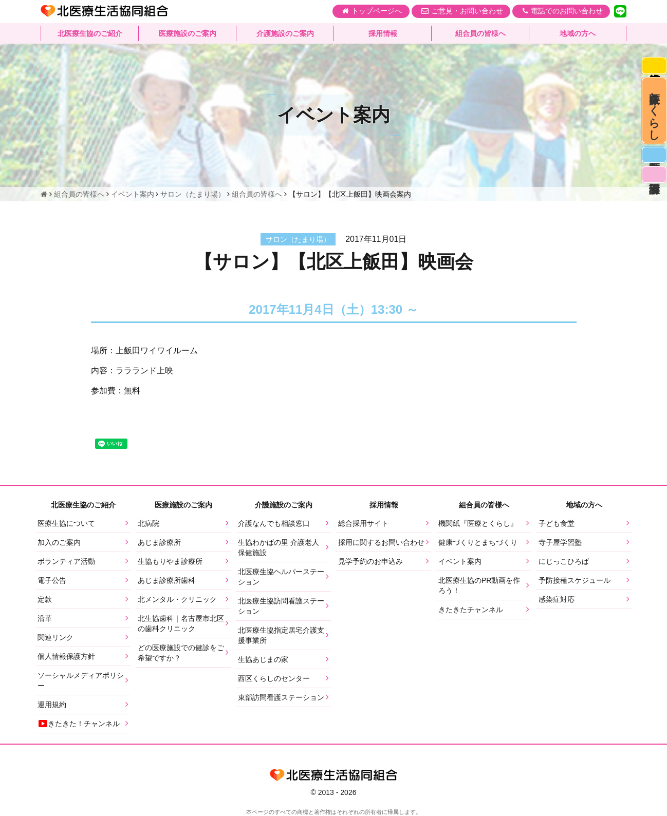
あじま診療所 (159, 542)
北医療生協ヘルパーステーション (281, 576)
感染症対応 (652, 68)
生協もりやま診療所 (170, 561)
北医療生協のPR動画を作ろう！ (479, 585)
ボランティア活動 (66, 561)
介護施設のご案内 (285, 33)
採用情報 (382, 33)
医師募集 (652, 171)
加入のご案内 (59, 542)
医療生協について (66, 523)
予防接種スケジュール (574, 580)
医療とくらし (653, 119)
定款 (45, 599)
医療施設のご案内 (187, 33)
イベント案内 (459, 561)
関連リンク (55, 637)
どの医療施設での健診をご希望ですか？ (181, 652)
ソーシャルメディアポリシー (81, 680)
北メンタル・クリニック (177, 599)
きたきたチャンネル (470, 609)
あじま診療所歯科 (166, 580)
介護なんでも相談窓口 (274, 523)
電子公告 (52, 580)
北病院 (148, 523)
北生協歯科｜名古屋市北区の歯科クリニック (181, 623)
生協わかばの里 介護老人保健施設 (278, 547)
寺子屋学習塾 (560, 542)
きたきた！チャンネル (79, 723)
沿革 (45, 618)
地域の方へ (578, 33)
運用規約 (52, 704)
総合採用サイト (363, 523)
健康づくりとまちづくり (477, 542)
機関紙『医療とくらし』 (477, 523)
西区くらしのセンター (274, 678)
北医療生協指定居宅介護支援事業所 (281, 635)
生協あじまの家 (263, 659)
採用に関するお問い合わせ (381, 542)
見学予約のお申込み (370, 561)
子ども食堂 (557, 523)
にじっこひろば (564, 561)
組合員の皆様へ (480, 33)
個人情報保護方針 (66, 656)
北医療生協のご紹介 (90, 33)
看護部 (652, 195)
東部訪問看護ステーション (281, 697)
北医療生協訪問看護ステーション (281, 606)
